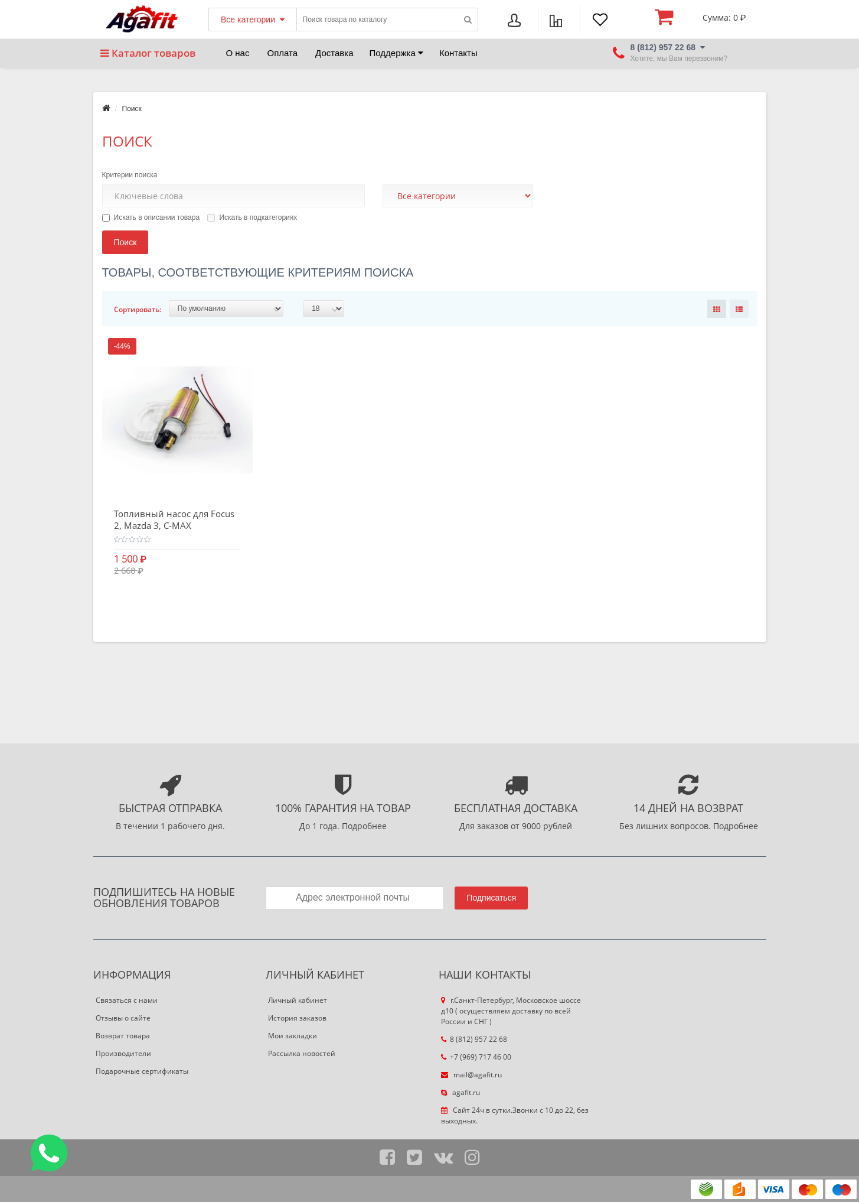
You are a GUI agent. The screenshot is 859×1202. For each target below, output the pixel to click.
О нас (238, 53)
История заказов (297, 1018)
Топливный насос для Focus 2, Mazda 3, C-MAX (174, 519)
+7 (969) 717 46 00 (476, 1057)
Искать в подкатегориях (252, 217)
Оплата (282, 53)
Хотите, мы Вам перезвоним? (679, 58)
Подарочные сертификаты (142, 1071)
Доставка (334, 53)
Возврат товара (123, 1036)
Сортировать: (137, 309)
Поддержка (396, 53)
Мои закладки (292, 1036)
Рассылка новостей (301, 1053)
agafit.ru (460, 1092)
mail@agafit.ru (471, 1075)
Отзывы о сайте (123, 1018)
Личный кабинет (297, 1000)
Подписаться (491, 897)
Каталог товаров (147, 53)
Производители (123, 1053)
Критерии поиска (130, 175)
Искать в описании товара (151, 217)
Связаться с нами (127, 1000)
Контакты (458, 53)
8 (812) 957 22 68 (474, 1039)
